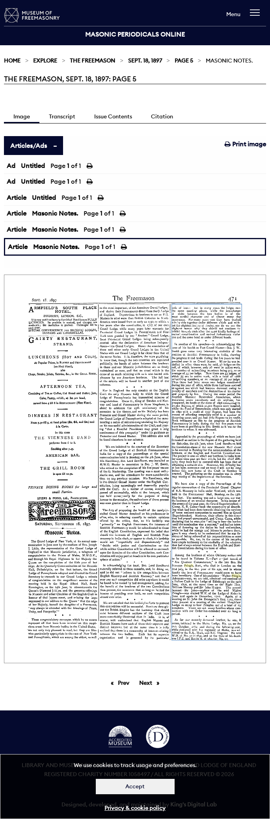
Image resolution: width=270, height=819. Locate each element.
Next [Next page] (151, 682)
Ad (11, 166)
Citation (162, 116)
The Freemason (92, 60)
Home (12, 60)
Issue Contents (113, 116)
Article (16, 197)
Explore (45, 60)
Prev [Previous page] (125, 682)
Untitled (33, 166)
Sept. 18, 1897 (145, 60)
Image (21, 116)
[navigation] (257, 16)
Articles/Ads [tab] (28, 145)
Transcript (62, 116)
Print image (245, 144)
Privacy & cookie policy (135, 808)
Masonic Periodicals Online (135, 34)
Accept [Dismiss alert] (135, 786)
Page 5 (184, 60)
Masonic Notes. (55, 213)
